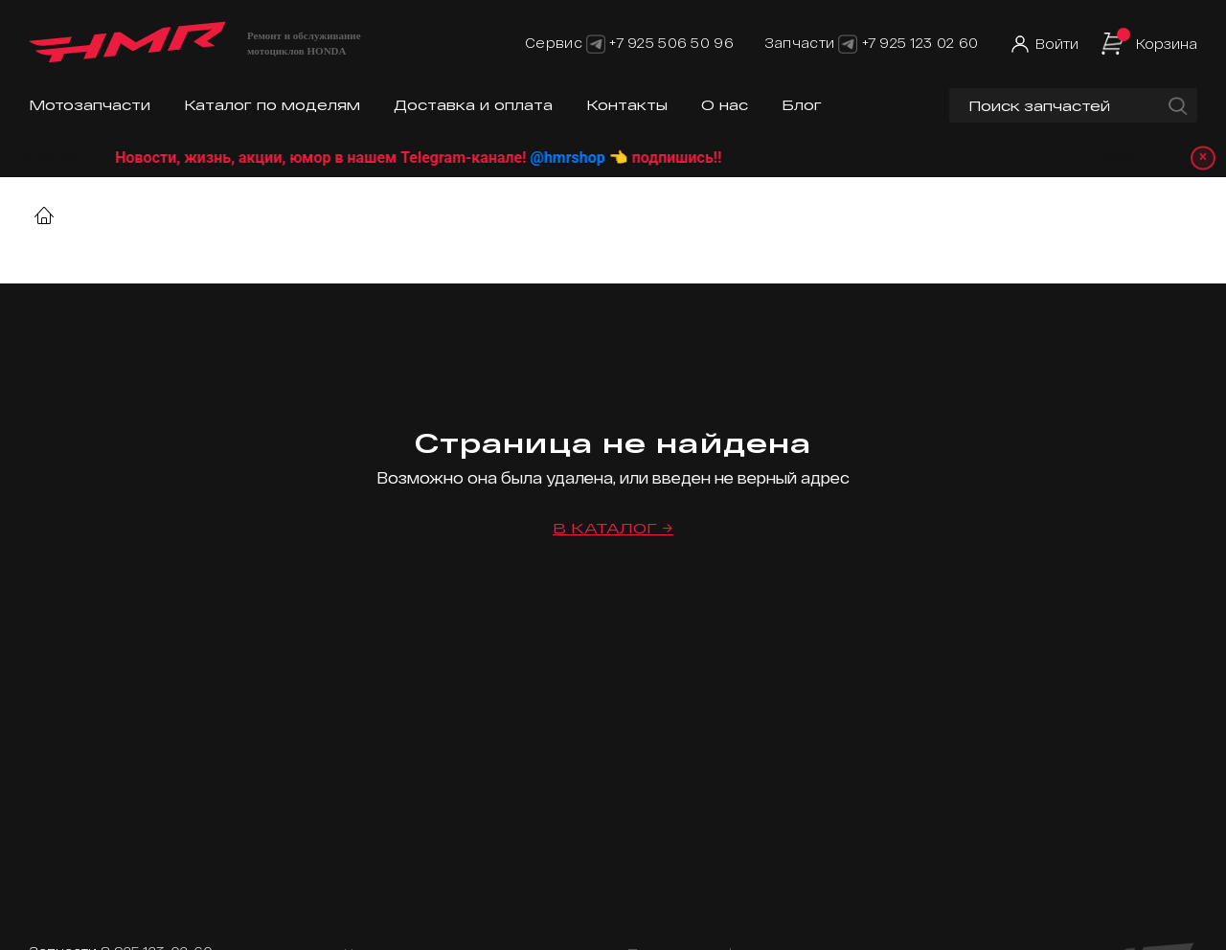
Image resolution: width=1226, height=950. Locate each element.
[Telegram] (595, 42)
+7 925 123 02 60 (920, 42)
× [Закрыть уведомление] (1198, 157)
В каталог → (613, 528)
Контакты (627, 105)
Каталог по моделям (272, 105)
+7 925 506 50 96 (671, 42)
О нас (724, 105)
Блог (802, 105)
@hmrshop (590, 157)
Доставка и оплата (473, 105)
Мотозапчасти (89, 105)
